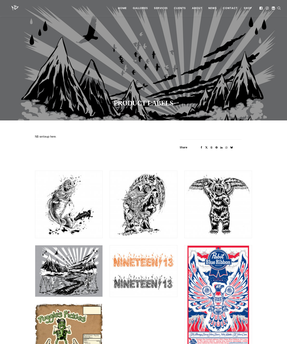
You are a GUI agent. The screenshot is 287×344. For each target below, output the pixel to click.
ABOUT (197, 8)
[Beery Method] (10, 8)
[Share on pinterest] (216, 127)
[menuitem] (122, 8)
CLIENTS (180, 8)
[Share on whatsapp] (226, 127)
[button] (261, 8)
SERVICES (161, 8)
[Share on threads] (211, 127)
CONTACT (230, 8)
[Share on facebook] (201, 127)
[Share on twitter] (206, 127)
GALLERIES (140, 8)
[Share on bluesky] (231, 127)
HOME (122, 8)
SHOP (248, 8)
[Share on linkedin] (221, 127)
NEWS (212, 8)
